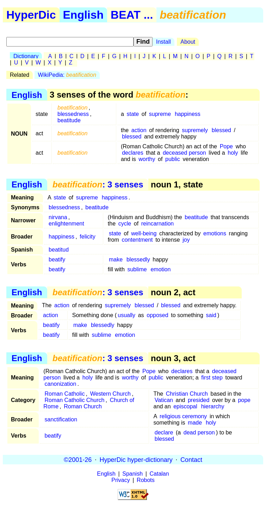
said (211, 315)
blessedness (73, 114)
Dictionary (25, 56)
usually (126, 315)
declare (164, 432)
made (195, 423)
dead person (199, 432)
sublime (137, 269)
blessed (221, 130)
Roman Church (83, 406)
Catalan (159, 474)
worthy (146, 159)
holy (233, 153)
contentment (137, 240)
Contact (191, 459)
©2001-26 (78, 459)
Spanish (132, 474)
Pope (226, 146)
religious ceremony (183, 416)
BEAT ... (132, 14)
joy (186, 240)
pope (244, 400)
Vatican (164, 400)
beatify (57, 259)
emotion (160, 269)
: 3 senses (97, 184)
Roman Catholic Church (75, 400)
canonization (60, 384)
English (83, 14)
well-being (143, 233)
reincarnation (157, 224)
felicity (87, 237)
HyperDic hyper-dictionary (136, 459)
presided (198, 400)
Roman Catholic (65, 394)
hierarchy (212, 406)
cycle (124, 224)
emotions (214, 233)
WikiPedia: (67, 75)
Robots (146, 480)
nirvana (58, 217)
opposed (157, 315)
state (133, 114)
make (116, 259)
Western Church (110, 394)
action (139, 130)
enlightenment (66, 224)
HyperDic (31, 14)
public (172, 159)
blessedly (138, 259)
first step (211, 378)
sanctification (61, 419)
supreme (160, 114)
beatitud (59, 250)
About (187, 42)
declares (132, 153)
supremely (195, 130)
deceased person (184, 153)
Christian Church (187, 394)
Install (163, 42)
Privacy (120, 480)
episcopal (185, 406)
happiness (187, 114)
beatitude (69, 120)
